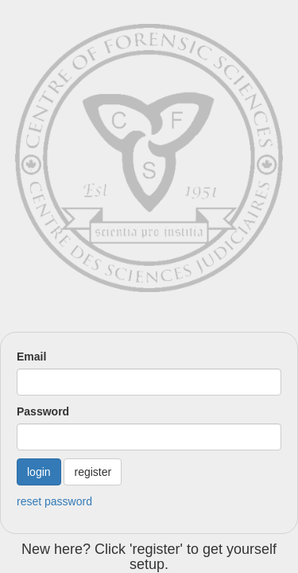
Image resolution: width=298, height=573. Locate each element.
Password (43, 411)
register (92, 472)
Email (31, 356)
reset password (54, 501)
